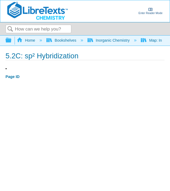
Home (26, 40)
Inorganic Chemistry (109, 40)
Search (10, 29)
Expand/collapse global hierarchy (11, 40)
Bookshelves (61, 40)
